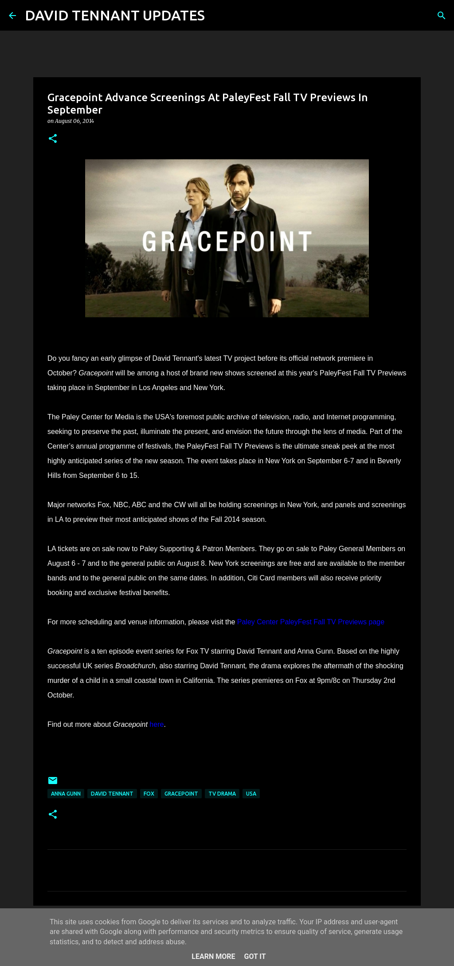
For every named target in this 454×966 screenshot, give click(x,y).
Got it (255, 956)
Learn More (213, 956)
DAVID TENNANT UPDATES (115, 15)
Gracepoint (181, 793)
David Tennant (112, 793)
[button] (52, 139)
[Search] (217, 15)
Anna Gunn (66, 793)
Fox (149, 793)
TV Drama (222, 793)
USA (251, 793)
